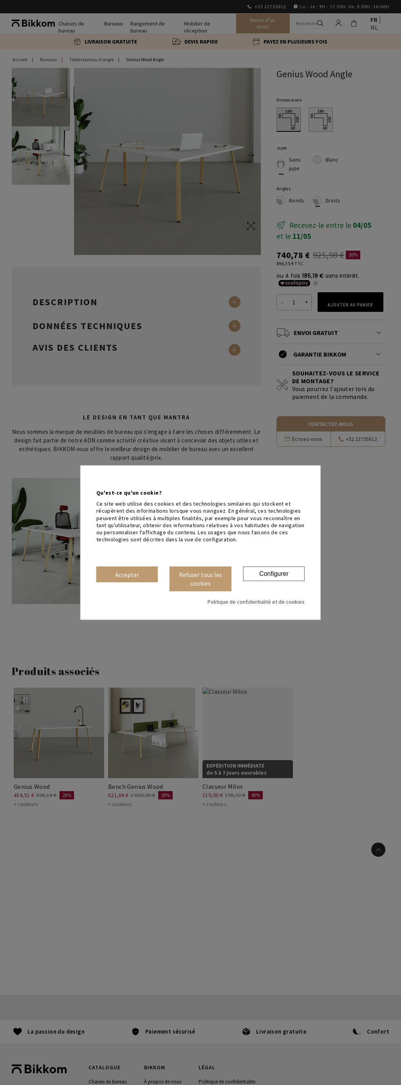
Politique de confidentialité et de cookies (256, 601)
